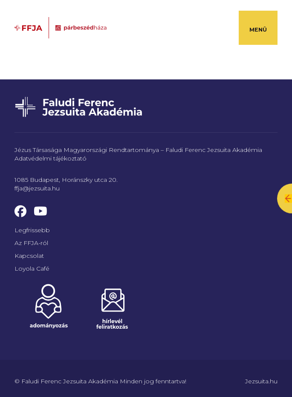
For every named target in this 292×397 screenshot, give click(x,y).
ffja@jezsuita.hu (37, 188)
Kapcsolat (29, 256)
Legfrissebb (32, 230)
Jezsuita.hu (261, 381)
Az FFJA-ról (31, 243)
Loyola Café (31, 268)
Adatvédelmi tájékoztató (50, 158)
